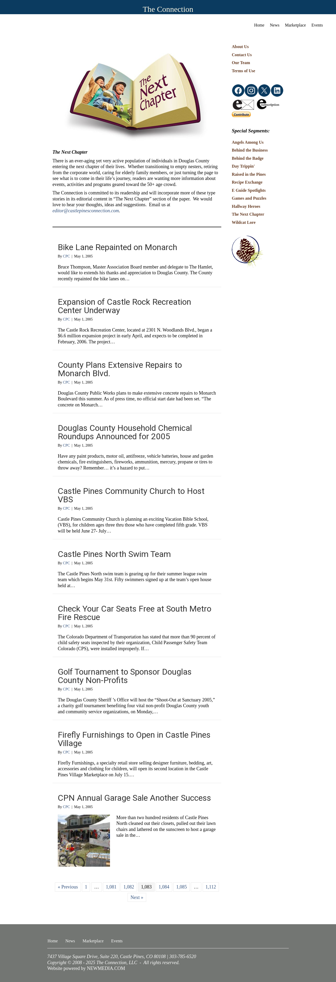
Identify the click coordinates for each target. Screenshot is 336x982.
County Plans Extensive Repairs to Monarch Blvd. (120, 369)
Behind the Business (250, 150)
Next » (136, 897)
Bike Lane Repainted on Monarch (117, 247)
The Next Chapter (248, 214)
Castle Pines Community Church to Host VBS (131, 495)
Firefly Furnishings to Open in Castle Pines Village (134, 739)
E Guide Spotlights (249, 190)
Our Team (241, 62)
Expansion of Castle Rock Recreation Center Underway (124, 306)
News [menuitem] (274, 25)
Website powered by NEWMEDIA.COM (86, 968)
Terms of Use (243, 71)
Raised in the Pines (249, 174)
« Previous (68, 887)
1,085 (181, 887)
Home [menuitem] (259, 25)
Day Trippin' (243, 166)
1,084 (164, 887)
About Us (240, 46)
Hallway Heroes (246, 206)
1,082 (128, 887)
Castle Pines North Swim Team (114, 554)
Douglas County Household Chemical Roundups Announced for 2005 (125, 432)
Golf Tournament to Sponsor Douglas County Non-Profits (125, 676)
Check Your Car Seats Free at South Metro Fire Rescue (134, 613)
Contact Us (242, 55)
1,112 (211, 887)
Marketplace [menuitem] (295, 25)
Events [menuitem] (317, 25)
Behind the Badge (248, 158)
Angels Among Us (248, 142)
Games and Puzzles (249, 198)
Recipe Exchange (247, 182)
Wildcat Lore (244, 222)
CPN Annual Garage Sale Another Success (134, 798)
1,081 (111, 887)
